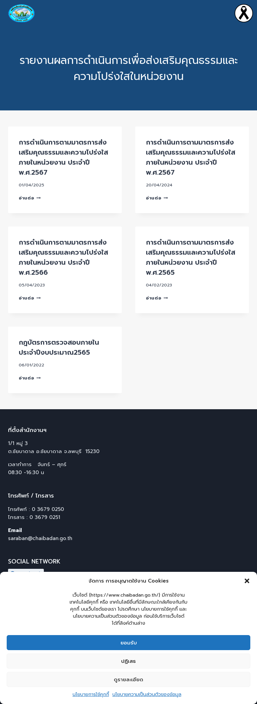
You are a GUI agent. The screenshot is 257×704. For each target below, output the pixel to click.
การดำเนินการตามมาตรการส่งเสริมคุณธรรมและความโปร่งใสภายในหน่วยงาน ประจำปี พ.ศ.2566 (63, 257)
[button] (247, 581)
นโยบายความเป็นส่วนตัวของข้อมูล (146, 694)
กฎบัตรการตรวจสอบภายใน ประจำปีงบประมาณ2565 (59, 347)
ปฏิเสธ (128, 661)
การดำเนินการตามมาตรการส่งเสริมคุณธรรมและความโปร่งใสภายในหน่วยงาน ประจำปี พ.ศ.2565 (190, 257)
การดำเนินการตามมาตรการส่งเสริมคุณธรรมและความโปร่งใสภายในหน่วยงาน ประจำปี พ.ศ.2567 (63, 157)
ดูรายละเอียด (128, 679)
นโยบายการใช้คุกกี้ (91, 694)
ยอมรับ (128, 642)
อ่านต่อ (29, 198)
